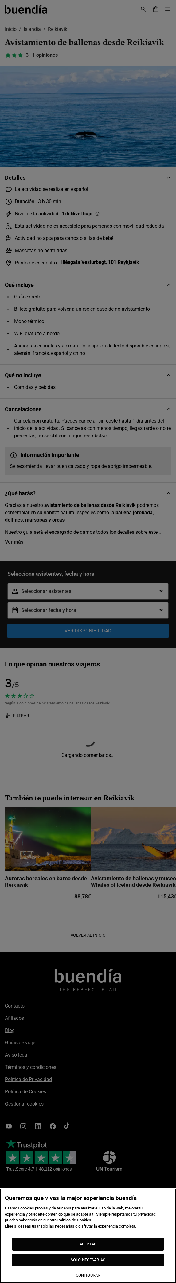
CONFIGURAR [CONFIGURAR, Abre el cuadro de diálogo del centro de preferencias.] (88, 1275)
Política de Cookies (74, 1220)
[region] (88, 1235)
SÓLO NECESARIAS (88, 1260)
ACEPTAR (88, 1244)
